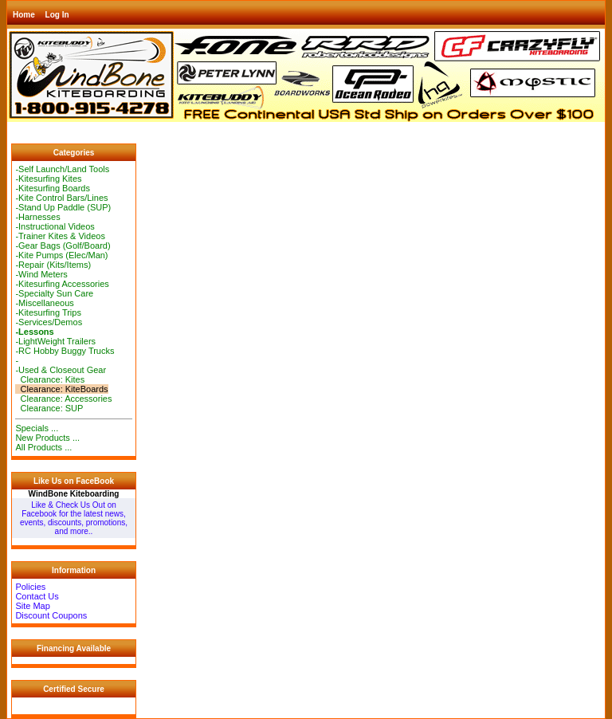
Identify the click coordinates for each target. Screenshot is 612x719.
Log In (57, 14)
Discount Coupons (51, 615)
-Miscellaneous (44, 303)
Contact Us (36, 596)
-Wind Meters (41, 274)
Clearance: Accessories (63, 398)
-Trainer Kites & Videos (60, 236)
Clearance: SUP (49, 408)
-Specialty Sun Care (54, 293)
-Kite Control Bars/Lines (61, 197)
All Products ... (43, 447)
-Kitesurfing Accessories (61, 284)
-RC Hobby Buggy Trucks (64, 351)
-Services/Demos (48, 322)
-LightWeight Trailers (55, 341)
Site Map (32, 606)
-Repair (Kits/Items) (53, 264)
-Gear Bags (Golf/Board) (62, 245)
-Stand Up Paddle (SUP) (63, 207)
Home (24, 14)
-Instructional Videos (54, 226)
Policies (30, 586)
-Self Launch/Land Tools (62, 169)
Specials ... (36, 428)
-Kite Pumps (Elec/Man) (61, 255)
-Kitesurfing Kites (48, 178)
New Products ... (47, 437)
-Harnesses (37, 217)
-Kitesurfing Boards (52, 188)
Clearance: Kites (49, 379)
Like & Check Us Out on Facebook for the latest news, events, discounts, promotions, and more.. (74, 518)
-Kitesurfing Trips (48, 312)
